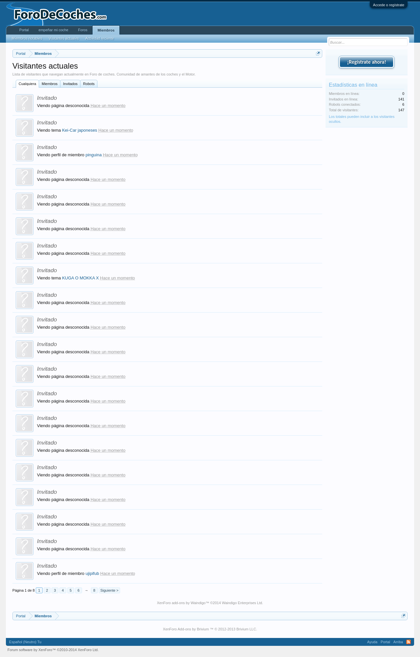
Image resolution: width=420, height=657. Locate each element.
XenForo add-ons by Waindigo (181, 603)
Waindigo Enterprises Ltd (242, 603)
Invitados (70, 84)
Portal (24, 30)
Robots (88, 84)
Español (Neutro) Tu (25, 642)
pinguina (94, 154)
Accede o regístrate (388, 5)
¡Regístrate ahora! (366, 62)
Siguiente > (109, 590)
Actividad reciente (99, 38)
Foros (82, 30)
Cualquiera (27, 84)
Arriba (398, 642)
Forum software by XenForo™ (53, 650)
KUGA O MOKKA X (80, 277)
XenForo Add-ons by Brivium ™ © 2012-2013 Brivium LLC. (210, 629)
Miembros (49, 84)
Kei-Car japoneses (79, 130)
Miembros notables (27, 38)
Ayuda (372, 642)
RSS (408, 642)
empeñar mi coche (54, 30)
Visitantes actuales (64, 38)
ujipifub (92, 573)
